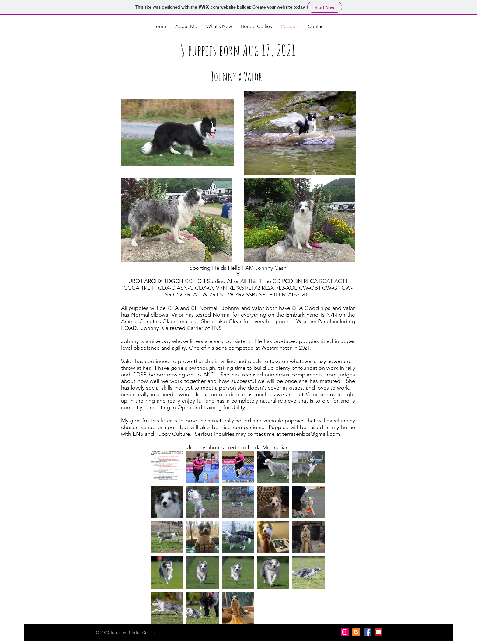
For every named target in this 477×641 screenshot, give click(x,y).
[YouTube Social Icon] (378, 632)
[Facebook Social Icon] (367, 632)
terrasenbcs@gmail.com (311, 434)
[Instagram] (345, 632)
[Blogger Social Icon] (356, 632)
